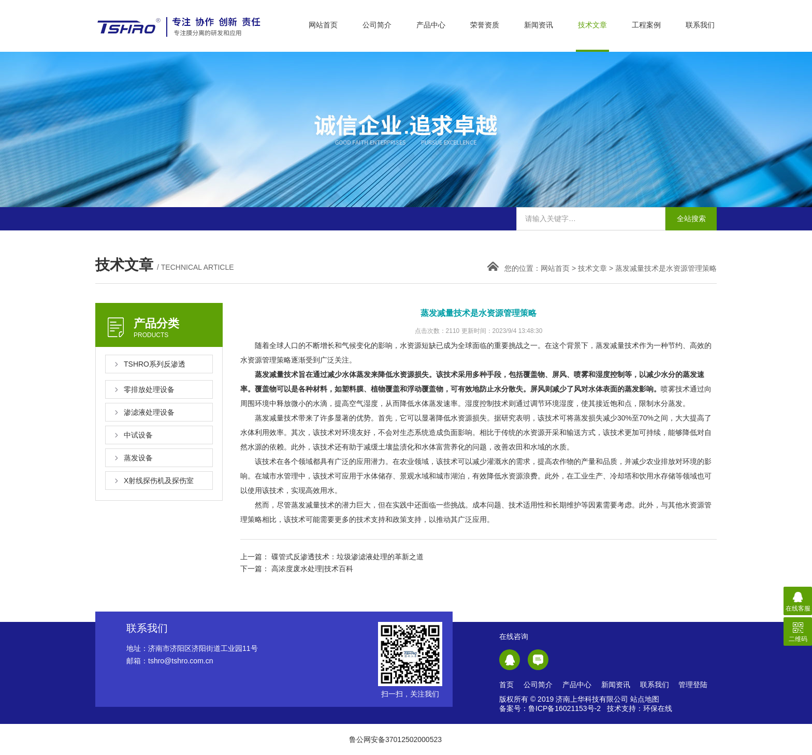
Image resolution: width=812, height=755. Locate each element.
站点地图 (644, 699)
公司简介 (377, 25)
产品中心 (430, 25)
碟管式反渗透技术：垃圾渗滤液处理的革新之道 (347, 557)
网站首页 (323, 25)
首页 (506, 684)
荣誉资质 (484, 25)
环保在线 (657, 708)
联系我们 (700, 25)
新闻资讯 (538, 25)
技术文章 (592, 25)
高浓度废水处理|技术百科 (312, 568)
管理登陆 (692, 684)
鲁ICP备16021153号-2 (564, 708)
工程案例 (646, 25)
